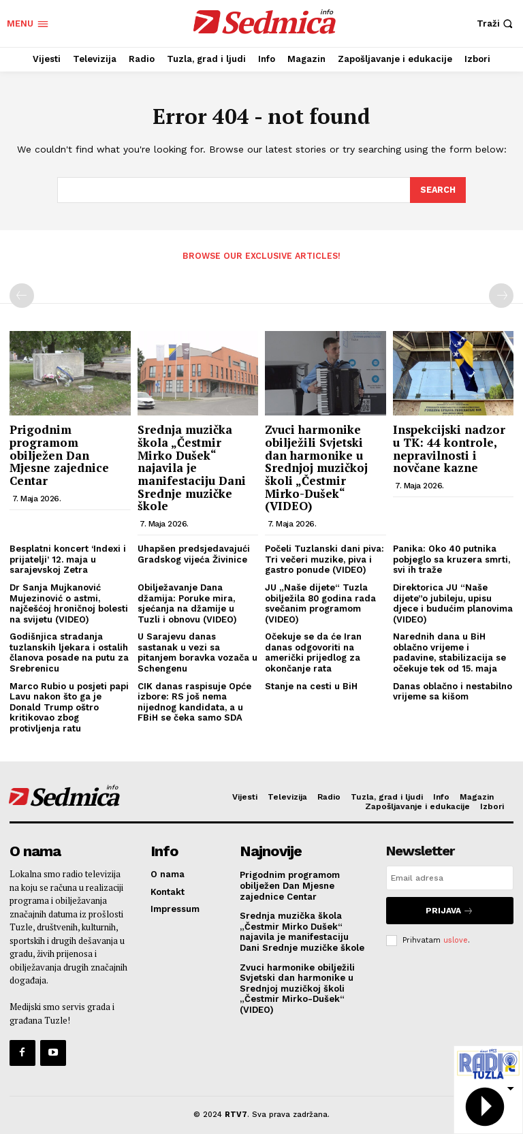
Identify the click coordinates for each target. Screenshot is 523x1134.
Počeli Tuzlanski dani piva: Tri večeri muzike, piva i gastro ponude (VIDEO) (324, 558)
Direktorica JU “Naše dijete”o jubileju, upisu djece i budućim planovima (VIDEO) (453, 602)
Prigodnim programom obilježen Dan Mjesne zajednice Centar (59, 454)
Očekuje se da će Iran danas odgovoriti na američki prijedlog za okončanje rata (313, 652)
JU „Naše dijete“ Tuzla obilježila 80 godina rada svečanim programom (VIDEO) (320, 602)
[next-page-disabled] (501, 295)
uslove (455, 936)
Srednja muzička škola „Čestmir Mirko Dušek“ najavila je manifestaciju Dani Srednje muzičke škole (192, 467)
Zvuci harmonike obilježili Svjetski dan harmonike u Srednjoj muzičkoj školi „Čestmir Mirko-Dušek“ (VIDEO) (316, 467)
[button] (496, 23)
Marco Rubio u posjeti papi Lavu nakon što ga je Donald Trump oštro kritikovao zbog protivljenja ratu (69, 706)
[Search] (437, 190)
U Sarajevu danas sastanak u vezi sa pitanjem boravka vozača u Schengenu (197, 652)
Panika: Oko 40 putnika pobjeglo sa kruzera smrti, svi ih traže (451, 558)
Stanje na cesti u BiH (311, 685)
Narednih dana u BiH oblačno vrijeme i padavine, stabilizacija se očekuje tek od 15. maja (449, 652)
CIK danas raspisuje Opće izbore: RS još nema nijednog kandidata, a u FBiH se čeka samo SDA (194, 701)
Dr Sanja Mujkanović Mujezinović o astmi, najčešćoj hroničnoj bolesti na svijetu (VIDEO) (69, 602)
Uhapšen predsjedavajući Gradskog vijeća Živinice (194, 553)
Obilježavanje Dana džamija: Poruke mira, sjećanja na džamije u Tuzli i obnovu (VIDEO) (187, 602)
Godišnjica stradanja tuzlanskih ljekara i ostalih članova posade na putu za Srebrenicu (69, 652)
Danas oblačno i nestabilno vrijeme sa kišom (452, 690)
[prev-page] (22, 295)
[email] (449, 877)
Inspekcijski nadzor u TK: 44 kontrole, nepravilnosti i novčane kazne (449, 448)
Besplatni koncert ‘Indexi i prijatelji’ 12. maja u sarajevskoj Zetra (68, 558)
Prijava (450, 908)
